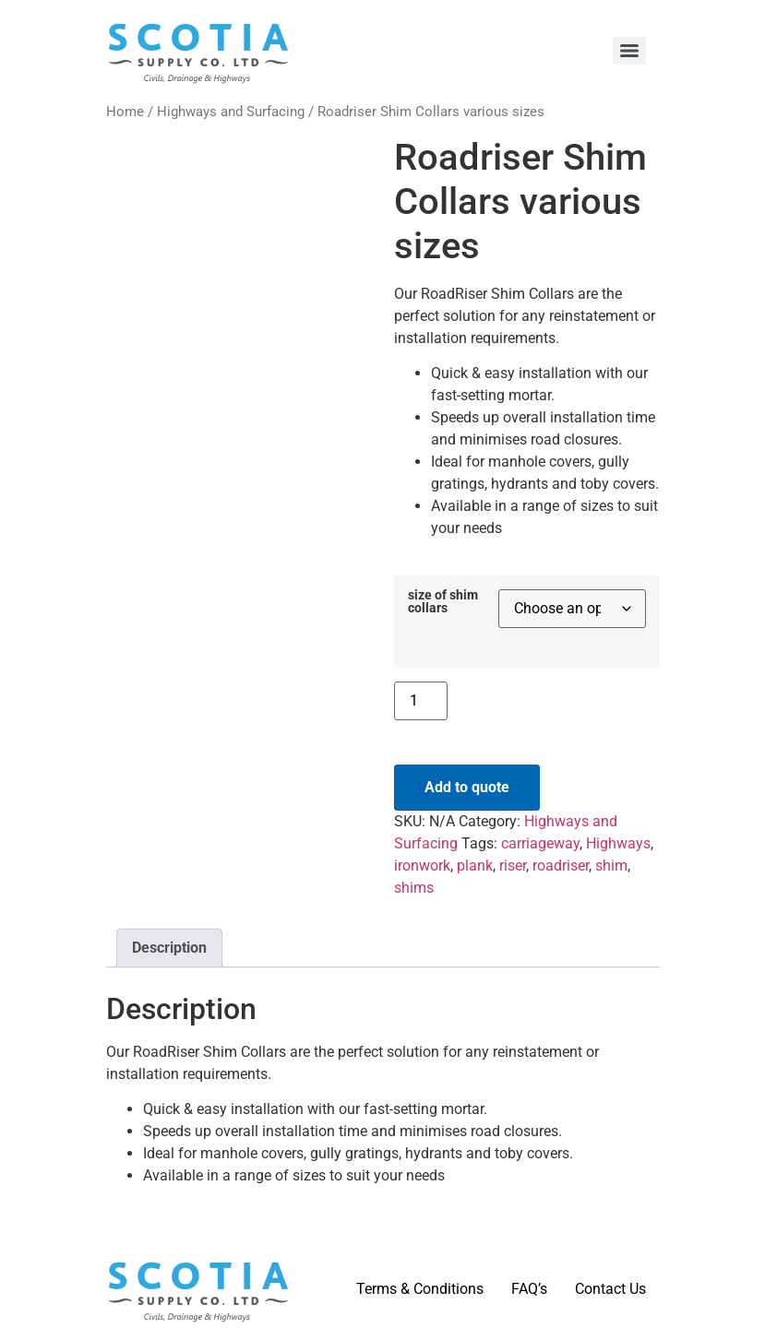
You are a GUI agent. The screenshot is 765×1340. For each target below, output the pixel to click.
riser (512, 865)
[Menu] (629, 51)
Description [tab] (169, 947)
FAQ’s (529, 1289)
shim (611, 865)
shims (414, 887)
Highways (618, 843)
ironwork (422, 865)
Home (125, 111)
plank (475, 865)
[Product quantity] (421, 701)
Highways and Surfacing (231, 111)
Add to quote (466, 787)
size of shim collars (443, 602)
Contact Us (610, 1289)
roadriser (560, 865)
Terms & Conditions (420, 1289)
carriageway (540, 843)
